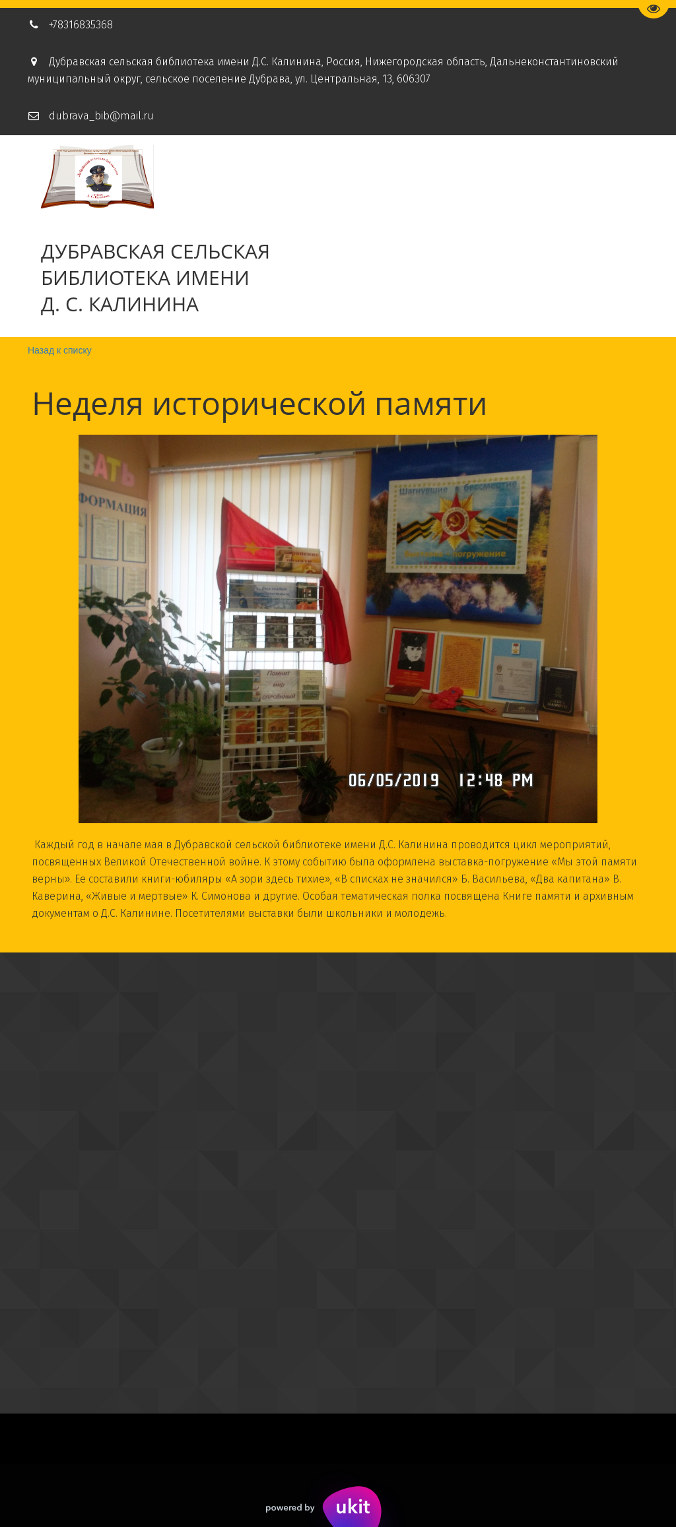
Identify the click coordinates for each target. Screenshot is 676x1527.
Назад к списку (60, 350)
